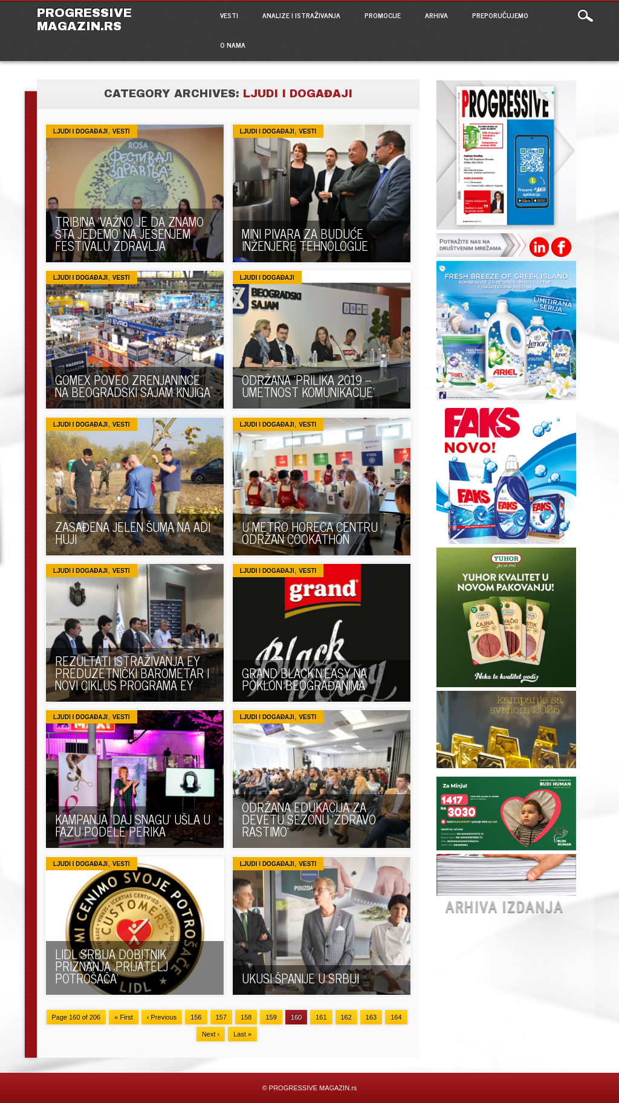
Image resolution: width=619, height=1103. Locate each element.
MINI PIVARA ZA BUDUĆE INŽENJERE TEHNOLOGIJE (305, 240)
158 (246, 1017)
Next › (210, 1034)
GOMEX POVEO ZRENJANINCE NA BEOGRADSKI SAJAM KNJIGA (132, 386)
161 (321, 1017)
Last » (242, 1034)
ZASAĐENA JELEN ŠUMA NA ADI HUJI (132, 533)
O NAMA (232, 45)
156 (195, 1017)
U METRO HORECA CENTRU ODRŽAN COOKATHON (310, 533)
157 (221, 1017)
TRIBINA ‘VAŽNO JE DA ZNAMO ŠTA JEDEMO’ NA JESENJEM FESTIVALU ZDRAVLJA (129, 234)
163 (371, 1017)
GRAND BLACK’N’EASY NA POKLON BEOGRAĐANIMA (304, 679)
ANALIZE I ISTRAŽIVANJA (301, 15)
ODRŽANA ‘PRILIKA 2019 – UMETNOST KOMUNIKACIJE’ (308, 386)
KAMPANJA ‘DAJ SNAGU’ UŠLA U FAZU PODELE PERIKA (132, 825)
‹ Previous (162, 1017)
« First (123, 1017)
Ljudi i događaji (80, 131)
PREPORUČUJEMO (500, 15)
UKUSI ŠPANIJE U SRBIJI (300, 978)
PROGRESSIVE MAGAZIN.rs (84, 19)
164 (396, 1017)
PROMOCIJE (383, 15)
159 (270, 1017)
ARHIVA (436, 15)
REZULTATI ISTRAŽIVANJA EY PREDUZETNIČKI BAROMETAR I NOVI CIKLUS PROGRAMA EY (132, 673)
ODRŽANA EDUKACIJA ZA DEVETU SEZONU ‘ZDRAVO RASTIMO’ (309, 819)
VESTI (229, 15)
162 (346, 1017)
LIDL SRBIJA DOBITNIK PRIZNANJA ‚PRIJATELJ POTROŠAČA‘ (111, 966)
